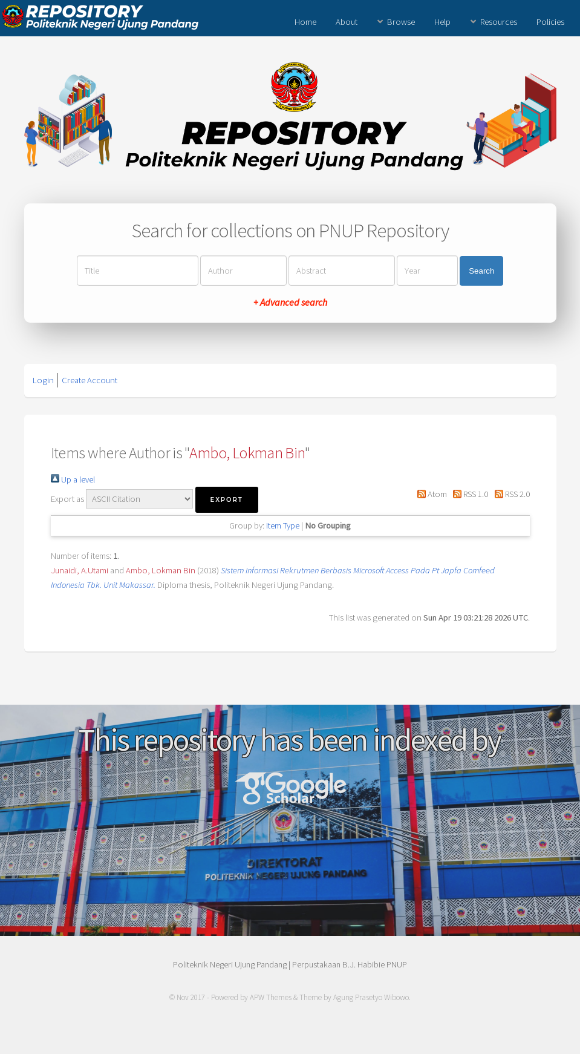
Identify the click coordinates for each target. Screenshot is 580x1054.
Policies (550, 21)
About (346, 21)
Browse (401, 21)
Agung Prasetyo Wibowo (371, 997)
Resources (498, 21)
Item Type (282, 525)
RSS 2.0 (509, 494)
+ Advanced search (290, 302)
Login (43, 380)
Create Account (89, 380)
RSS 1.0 (468, 494)
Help (442, 21)
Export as (67, 498)
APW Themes (271, 997)
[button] (226, 500)
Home (305, 21)
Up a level (73, 479)
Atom (430, 494)
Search (481, 270)
